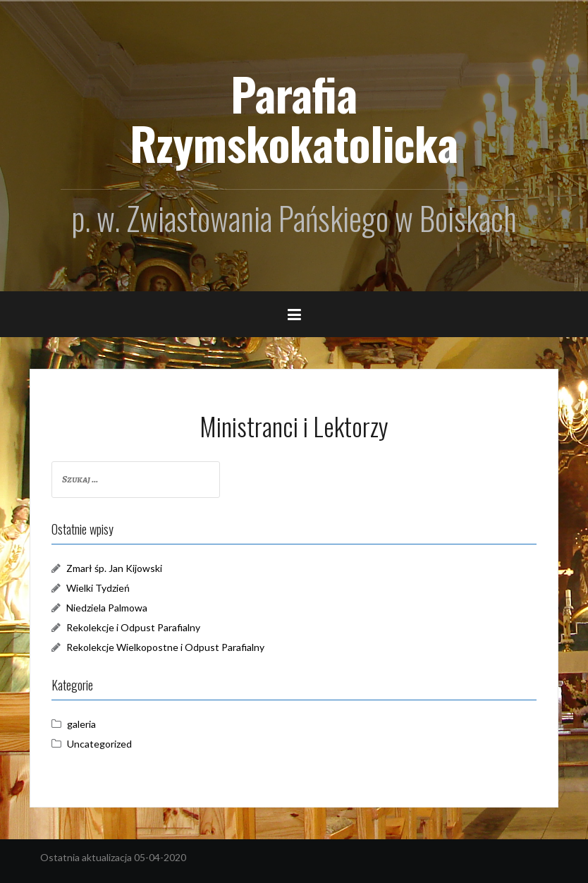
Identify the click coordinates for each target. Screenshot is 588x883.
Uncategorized (99, 744)
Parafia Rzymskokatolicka (294, 118)
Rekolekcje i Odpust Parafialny (133, 627)
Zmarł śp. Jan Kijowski (114, 568)
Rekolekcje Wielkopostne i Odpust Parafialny (165, 647)
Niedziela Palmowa (106, 608)
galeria (81, 724)
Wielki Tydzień (98, 588)
